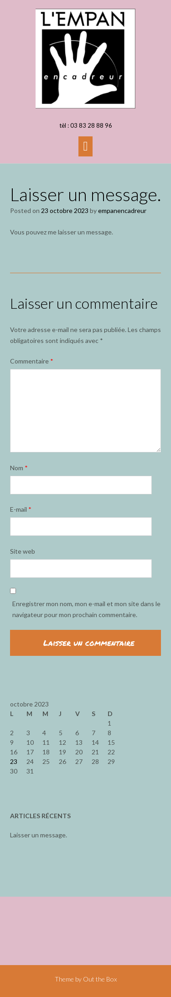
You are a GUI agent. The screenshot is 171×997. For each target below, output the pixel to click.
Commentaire (31, 361)
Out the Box (100, 979)
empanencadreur (122, 210)
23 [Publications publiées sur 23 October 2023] (13, 761)
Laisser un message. (38, 835)
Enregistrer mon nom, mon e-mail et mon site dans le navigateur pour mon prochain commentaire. (86, 609)
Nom (19, 468)
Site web (22, 551)
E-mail (20, 509)
